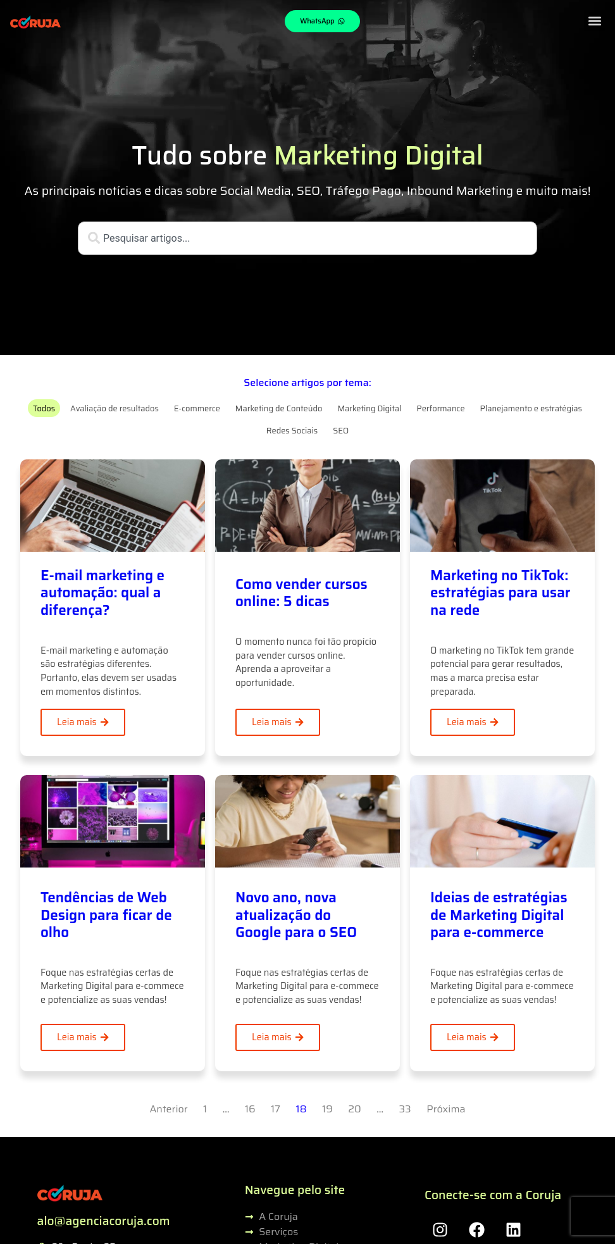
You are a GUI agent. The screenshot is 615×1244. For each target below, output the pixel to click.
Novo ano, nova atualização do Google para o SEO (296, 914)
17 (275, 1109)
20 (354, 1109)
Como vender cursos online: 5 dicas (301, 593)
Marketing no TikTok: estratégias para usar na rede (500, 592)
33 (405, 1109)
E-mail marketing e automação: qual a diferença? (102, 592)
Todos (44, 408)
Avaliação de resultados (114, 408)
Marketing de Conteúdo (279, 408)
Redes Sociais (292, 430)
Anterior (168, 1109)
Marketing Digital (369, 408)
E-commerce (197, 408)
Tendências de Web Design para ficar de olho (106, 914)
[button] (594, 20)
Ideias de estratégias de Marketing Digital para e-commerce (499, 914)
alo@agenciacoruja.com (103, 1220)
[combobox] (307, 238)
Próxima (445, 1109)
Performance (440, 408)
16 (250, 1109)
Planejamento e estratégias (531, 408)
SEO (341, 430)
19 (327, 1109)
